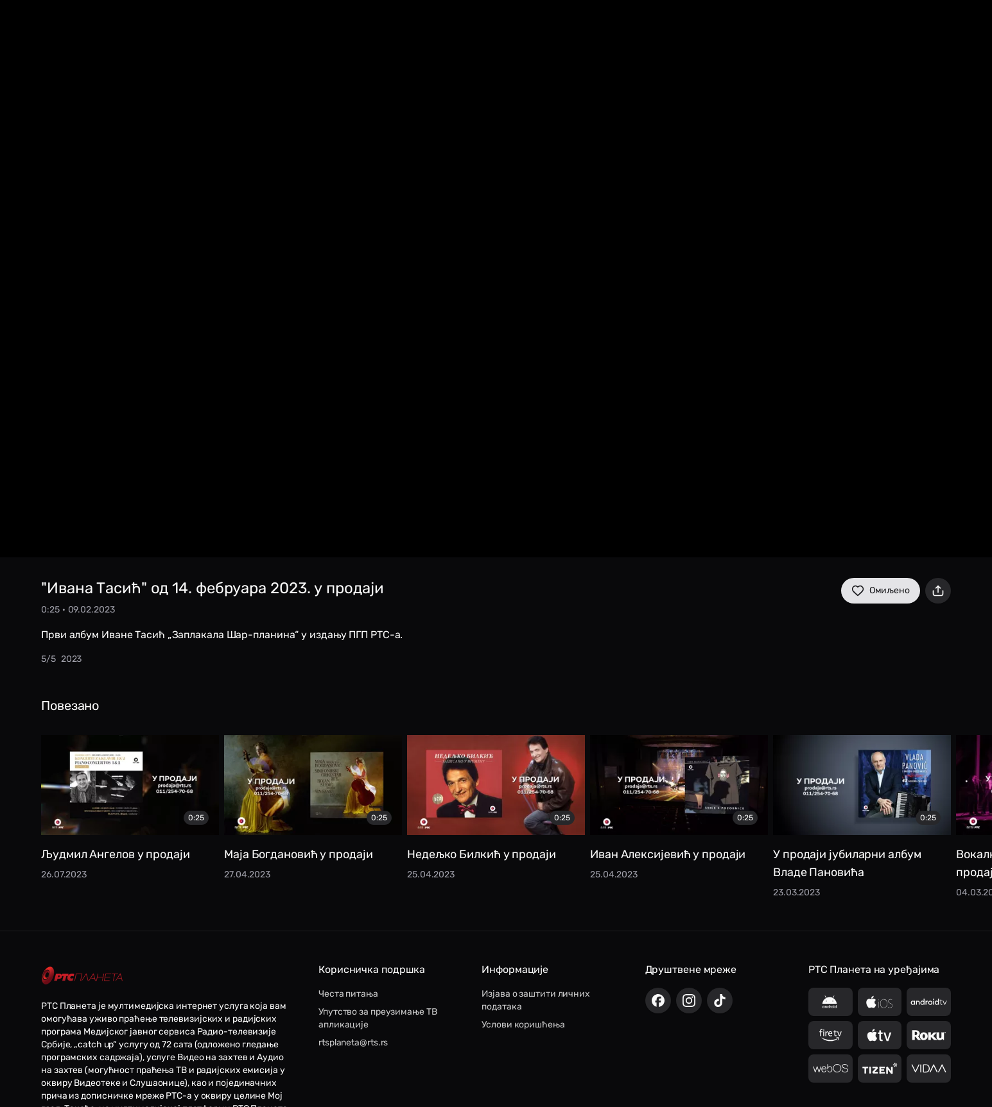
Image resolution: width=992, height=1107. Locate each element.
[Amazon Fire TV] (830, 1035)
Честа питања (348, 993)
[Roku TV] (929, 1035)
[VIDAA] (929, 1068)
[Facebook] (658, 1000)
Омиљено (880, 590)
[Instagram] (689, 1000)
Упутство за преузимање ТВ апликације (377, 1018)
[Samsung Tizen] (880, 1068)
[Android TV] (929, 1002)
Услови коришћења (523, 1024)
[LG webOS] (830, 1068)
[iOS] (880, 1002)
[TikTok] (720, 1000)
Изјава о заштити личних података (536, 1000)
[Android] (830, 1002)
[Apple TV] (880, 1035)
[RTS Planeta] (82, 976)
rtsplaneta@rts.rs (353, 1042)
